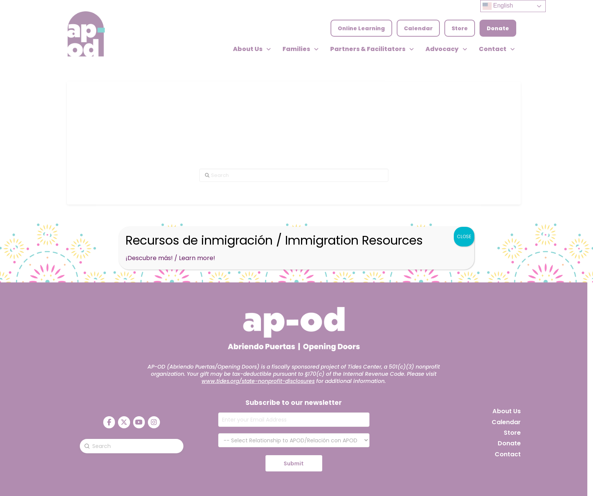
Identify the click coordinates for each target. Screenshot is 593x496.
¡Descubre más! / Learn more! (170, 258)
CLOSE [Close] (464, 236)
